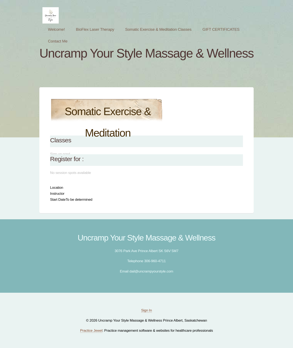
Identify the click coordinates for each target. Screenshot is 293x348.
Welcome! (56, 29)
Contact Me (58, 41)
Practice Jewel (91, 330)
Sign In (146, 310)
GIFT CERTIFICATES (221, 29)
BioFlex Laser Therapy (95, 29)
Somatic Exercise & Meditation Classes (158, 29)
